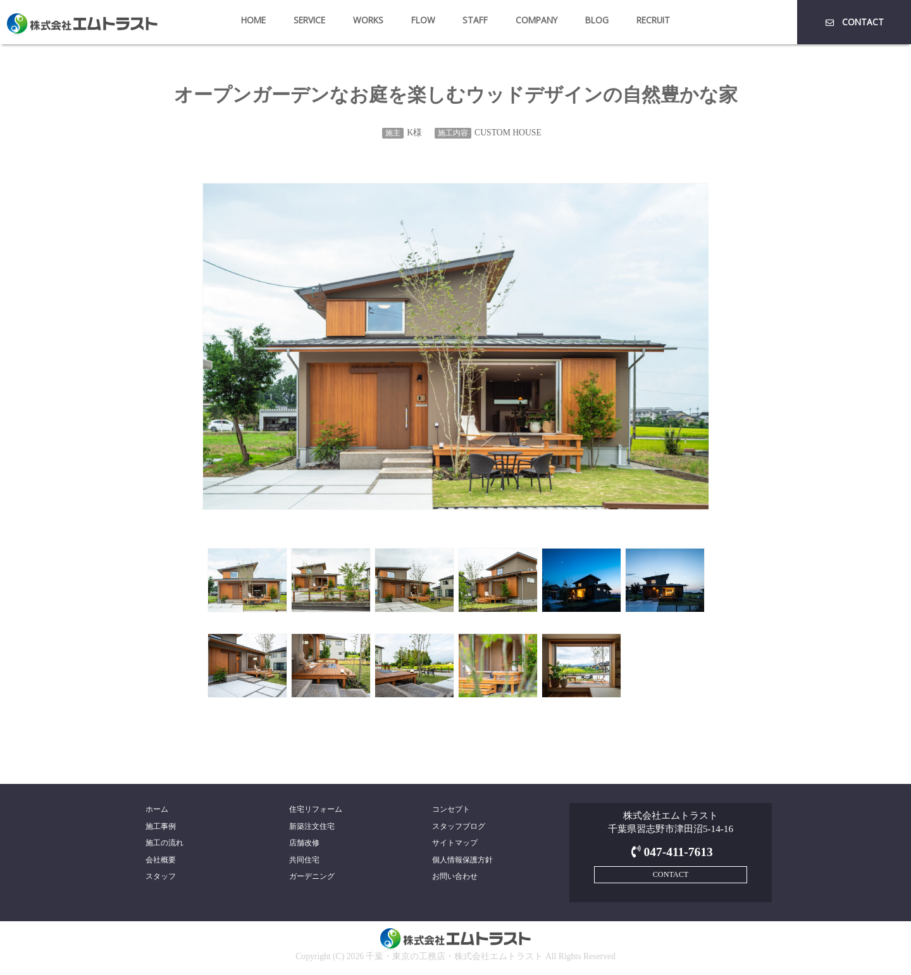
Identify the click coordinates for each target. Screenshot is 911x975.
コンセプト (451, 809)
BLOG (597, 20)
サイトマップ (455, 842)
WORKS (368, 20)
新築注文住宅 (312, 826)
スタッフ (161, 876)
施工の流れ (164, 842)
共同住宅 (304, 859)
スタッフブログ (458, 826)
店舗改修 (304, 842)
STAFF (475, 20)
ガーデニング (312, 876)
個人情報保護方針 (462, 859)
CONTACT (853, 22)
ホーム (157, 809)
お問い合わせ (455, 876)
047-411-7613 (670, 852)
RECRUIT (653, 20)
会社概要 (161, 859)
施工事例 (161, 826)
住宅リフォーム (315, 809)
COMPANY (536, 20)
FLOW (423, 20)
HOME (253, 20)
